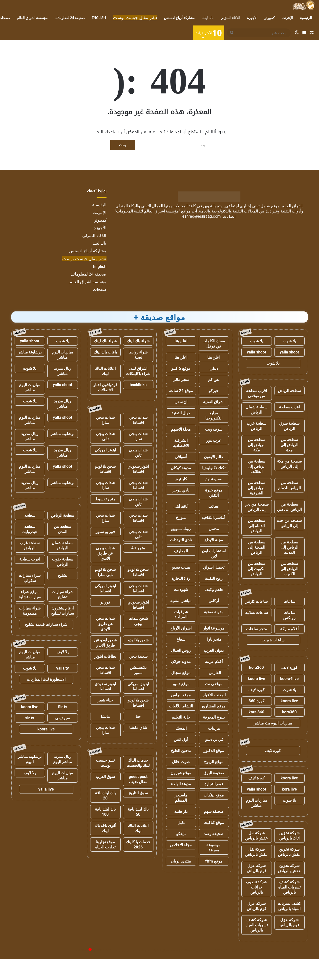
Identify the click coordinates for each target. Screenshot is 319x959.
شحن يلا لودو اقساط (105, 469)
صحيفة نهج (214, 479)
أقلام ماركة (289, 629)
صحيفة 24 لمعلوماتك (70, 18)
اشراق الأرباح (180, 628)
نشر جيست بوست (105, 763)
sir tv (29, 718)
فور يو (105, 602)
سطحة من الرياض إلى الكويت (289, 568)
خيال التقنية (181, 413)
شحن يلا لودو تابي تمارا (105, 572)
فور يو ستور (105, 531)
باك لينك (207, 18)
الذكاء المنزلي (230, 18)
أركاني (214, 600)
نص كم (214, 379)
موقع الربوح (213, 761)
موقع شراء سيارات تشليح (29, 594)
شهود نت (181, 589)
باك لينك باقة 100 (105, 812)
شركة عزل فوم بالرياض (257, 868)
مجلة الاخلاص (181, 844)
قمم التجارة (213, 784)
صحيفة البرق (213, 773)
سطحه (29, 515)
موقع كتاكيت (213, 822)
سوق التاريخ (138, 793)
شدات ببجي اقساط (138, 420)
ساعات (289, 601)
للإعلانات (82, 950)
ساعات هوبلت (272, 640)
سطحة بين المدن (62, 529)
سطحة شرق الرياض (289, 426)
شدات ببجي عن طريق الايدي (105, 553)
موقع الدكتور (213, 750)
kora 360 (256, 712)
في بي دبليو (214, 739)
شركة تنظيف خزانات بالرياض (256, 887)
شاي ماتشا (138, 727)
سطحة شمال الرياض (256, 410)
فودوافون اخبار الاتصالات (105, 387)
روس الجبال (181, 650)
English (99, 18)
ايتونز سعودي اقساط (138, 469)
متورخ (181, 517)
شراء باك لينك (138, 341)
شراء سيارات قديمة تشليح (46, 624)
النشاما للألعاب (181, 706)
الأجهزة (252, 18)
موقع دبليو (181, 683)
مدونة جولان (181, 661)
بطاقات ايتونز (105, 656)
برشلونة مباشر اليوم (30, 759)
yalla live (46, 789)
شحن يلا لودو (138, 640)
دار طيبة (181, 811)
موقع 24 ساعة (181, 390)
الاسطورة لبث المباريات (46, 679)
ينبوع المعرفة (214, 717)
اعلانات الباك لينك (105, 371)
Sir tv (62, 706)
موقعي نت (213, 683)
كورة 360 (256, 701)
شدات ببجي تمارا (105, 420)
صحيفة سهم (214, 811)
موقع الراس (181, 695)
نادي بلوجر (181, 490)
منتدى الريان (181, 861)
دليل (181, 822)
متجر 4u (138, 548)
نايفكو (181, 833)
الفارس (214, 672)
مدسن (214, 528)
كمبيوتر (269, 18)
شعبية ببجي (138, 656)
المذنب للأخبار (214, 695)
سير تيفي (62, 718)
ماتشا (105, 716)
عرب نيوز (214, 440)
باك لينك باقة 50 (138, 812)
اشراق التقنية (214, 401)
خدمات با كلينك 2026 (138, 844)
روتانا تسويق (181, 528)
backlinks (138, 384)
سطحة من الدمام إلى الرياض (256, 525)
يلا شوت (289, 341)
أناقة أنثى (180, 506)
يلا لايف (62, 652)
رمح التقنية (214, 578)
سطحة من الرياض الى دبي (289, 507)
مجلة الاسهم (181, 429)
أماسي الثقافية (213, 517)
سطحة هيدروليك (29, 529)
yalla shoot (289, 352)
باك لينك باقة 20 (105, 795)
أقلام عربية (214, 661)
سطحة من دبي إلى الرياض (256, 507)
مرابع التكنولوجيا (213, 416)
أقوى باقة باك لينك (105, 828)
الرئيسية (306, 18)
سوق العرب (105, 776)
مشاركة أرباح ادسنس (179, 18)
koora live (256, 678)
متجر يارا (213, 639)
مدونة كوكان (181, 468)
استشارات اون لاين (214, 554)
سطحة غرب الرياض (257, 426)
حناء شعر (105, 700)
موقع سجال (181, 672)
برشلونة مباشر (30, 352)
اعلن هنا (181, 341)
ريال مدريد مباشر (62, 371)
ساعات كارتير (256, 601)
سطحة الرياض (289, 390)
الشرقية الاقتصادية (181, 443)
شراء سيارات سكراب (30, 578)
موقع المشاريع (214, 706)
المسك (181, 728)
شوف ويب (213, 429)
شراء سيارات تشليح (62, 594)
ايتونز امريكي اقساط (105, 588)
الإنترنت (287, 18)
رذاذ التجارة (181, 578)
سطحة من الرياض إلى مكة (256, 444)
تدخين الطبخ (181, 750)
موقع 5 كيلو (180, 368)
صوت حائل (181, 761)
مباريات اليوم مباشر (256, 803)
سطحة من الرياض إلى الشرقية (256, 487)
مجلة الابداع (213, 540)
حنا (138, 716)
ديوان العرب (214, 650)
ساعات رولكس (289, 615)
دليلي (214, 368)
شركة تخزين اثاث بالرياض (289, 836)
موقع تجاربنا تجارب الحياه (105, 844)
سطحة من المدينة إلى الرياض (256, 547)
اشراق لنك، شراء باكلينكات (138, 371)
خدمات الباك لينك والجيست (138, 763)
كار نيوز (181, 479)
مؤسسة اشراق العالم (32, 18)
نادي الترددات (181, 540)
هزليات (214, 728)
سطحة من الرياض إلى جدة (289, 444)
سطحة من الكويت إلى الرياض (256, 568)
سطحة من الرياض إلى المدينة (289, 547)
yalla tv (62, 668)
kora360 (256, 667)
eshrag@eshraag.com (201, 216)
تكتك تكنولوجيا (213, 468)
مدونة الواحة (181, 784)
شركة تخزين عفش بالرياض (289, 852)
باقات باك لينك (105, 352)
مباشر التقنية (180, 600)
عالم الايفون (214, 456)
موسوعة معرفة (213, 847)
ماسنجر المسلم (181, 798)
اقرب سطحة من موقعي (256, 393)
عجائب (213, 506)
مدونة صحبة (214, 611)
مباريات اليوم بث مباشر (273, 723)
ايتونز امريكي (105, 450)
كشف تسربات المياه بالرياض (289, 906)
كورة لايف (289, 667)
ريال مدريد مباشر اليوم (62, 759)
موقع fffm (213, 861)
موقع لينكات (214, 795)
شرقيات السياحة (181, 614)
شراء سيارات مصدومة (30, 611)
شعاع (180, 639)
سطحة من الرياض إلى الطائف (256, 466)
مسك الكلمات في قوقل (213, 344)
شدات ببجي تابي (105, 436)
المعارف (181, 551)
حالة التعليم (180, 717)
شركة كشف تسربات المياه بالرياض (289, 887)
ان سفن (181, 401)
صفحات (99, 289)
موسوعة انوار (214, 628)
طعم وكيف (214, 589)
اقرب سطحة (289, 407)
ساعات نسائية (256, 612)
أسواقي (181, 456)
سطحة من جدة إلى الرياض (289, 523)
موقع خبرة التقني (213, 493)
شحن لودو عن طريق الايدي (105, 643)
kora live (289, 789)
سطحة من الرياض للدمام (289, 485)
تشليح (62, 575)
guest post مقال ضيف (138, 779)
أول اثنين (181, 739)
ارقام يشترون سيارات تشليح (62, 611)
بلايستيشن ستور (138, 670)
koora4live (289, 678)
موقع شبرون (180, 773)
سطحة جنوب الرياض (62, 562)
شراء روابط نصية (138, 355)
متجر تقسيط (105, 499)
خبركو (214, 390)
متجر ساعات (256, 629)
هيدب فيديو (181, 567)
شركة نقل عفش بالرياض (256, 836)
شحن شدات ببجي (138, 621)
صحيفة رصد (214, 833)
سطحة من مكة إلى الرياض (289, 464)
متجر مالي (181, 379)
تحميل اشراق (213, 567)
